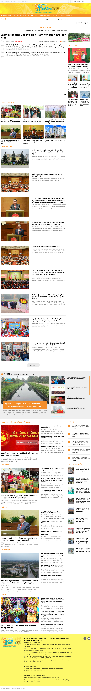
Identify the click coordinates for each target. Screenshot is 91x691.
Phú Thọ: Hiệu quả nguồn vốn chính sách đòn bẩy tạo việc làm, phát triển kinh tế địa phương (48, 344)
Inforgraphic (25, 374)
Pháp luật (52, 30)
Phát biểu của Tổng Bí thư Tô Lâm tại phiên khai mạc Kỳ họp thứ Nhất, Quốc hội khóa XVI (48, 223)
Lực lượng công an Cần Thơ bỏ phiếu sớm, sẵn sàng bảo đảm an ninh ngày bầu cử (73, 102)
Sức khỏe (14, 15)
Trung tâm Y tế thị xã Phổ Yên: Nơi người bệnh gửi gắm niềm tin (82, 509)
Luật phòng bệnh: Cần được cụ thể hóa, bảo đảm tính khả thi (51, 576)
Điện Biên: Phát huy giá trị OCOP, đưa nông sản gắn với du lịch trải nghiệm (61, 19)
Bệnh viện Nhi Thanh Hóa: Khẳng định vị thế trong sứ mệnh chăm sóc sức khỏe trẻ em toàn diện (48, 152)
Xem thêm (33, 365)
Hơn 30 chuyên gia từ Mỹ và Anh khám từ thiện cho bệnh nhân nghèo (82, 469)
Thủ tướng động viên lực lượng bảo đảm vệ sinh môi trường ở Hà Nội (76, 377)
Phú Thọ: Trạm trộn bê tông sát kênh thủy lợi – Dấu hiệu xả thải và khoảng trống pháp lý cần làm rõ (19, 582)
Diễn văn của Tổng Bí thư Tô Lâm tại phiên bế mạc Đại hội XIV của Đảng (76, 397)
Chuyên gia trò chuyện (57, 15)
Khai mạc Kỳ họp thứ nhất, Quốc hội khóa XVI (47, 246)
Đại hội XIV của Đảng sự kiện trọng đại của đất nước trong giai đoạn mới (77, 407)
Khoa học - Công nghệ (45, 15)
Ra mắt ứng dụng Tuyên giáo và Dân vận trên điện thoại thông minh (19, 454)
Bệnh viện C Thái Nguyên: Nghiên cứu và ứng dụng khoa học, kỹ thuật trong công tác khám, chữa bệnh (83, 490)
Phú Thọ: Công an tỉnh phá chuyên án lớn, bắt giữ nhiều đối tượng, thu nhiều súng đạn (52, 555)
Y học (26, 15)
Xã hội (58, 30)
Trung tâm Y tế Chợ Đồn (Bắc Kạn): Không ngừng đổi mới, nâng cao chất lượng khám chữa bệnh (82, 541)
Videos (72, 15)
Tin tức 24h (64, 30)
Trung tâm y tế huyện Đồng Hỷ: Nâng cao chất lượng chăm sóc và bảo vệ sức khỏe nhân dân (83, 531)
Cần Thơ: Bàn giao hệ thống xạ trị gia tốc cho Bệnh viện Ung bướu (85, 85)
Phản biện (67, 15)
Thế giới (36, 15)
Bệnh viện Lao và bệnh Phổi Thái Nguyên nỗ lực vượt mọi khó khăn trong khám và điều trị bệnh (83, 500)
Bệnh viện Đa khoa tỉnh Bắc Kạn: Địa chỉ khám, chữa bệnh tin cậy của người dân (83, 550)
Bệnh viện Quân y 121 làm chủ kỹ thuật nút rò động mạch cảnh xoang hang (84, 102)
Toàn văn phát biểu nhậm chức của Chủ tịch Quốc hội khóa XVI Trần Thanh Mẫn (11, 142)
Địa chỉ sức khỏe (75, 464)
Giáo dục (46, 30)
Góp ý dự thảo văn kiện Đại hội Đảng (33, 30)
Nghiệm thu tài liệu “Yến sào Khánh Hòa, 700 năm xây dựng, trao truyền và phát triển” (49, 320)
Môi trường (20, 15)
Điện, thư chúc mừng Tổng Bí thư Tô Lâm (52, 446)
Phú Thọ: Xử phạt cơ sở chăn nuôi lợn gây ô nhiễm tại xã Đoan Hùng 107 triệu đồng (52, 566)
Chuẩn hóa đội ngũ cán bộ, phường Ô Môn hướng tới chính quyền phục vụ (73, 86)
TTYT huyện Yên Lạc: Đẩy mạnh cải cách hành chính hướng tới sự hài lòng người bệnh (82, 480)
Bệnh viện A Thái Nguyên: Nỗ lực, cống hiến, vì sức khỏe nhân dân (82, 520)
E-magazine (16, 374)
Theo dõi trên (49, 41)
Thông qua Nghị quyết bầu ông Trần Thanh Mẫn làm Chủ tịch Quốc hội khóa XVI (32, 142)
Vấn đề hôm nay (7, 15)
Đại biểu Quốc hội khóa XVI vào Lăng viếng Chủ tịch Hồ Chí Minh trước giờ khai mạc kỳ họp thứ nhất (48, 296)
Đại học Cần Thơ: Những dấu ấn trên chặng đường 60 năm (18, 626)
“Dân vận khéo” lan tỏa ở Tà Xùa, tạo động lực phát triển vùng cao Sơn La (32, 120)
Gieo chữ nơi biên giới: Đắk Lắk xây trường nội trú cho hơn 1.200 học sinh (52, 625)
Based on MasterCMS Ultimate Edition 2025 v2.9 (13, 688)
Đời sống (30, 15)
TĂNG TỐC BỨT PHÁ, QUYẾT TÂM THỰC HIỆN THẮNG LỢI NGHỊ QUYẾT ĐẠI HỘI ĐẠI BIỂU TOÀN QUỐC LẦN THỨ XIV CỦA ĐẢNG (48, 272)
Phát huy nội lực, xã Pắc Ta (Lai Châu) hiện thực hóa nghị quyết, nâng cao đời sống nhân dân (55, 121)
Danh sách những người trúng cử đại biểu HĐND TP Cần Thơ (78, 65)
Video (32, 374)
